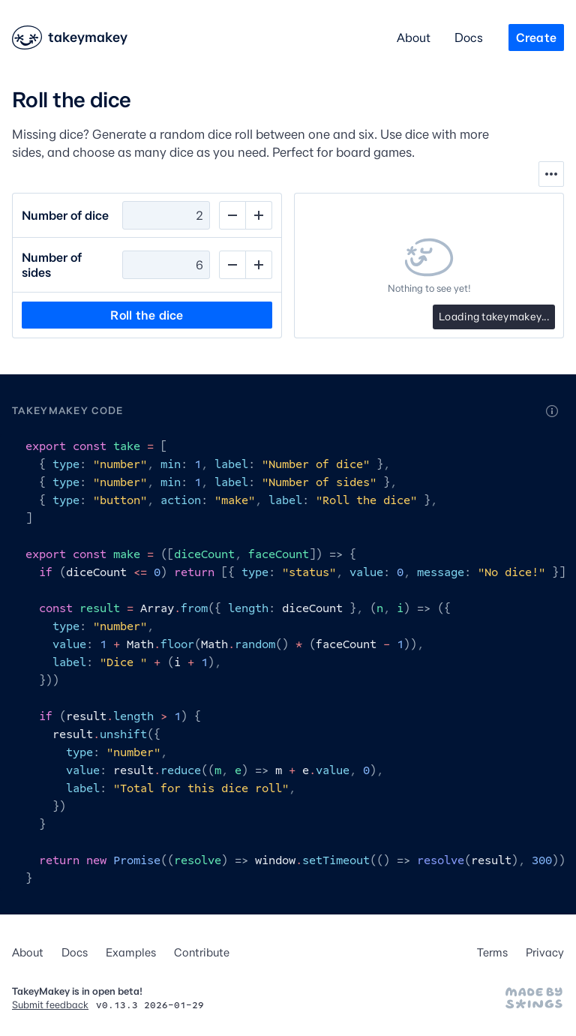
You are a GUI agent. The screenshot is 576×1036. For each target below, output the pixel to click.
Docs (468, 37)
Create (536, 37)
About (413, 37)
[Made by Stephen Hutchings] (534, 998)
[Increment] (258, 215)
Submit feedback (50, 1004)
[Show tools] (551, 174)
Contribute (202, 952)
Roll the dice (146, 315)
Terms (492, 952)
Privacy (545, 952)
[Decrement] (232, 215)
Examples (131, 952)
